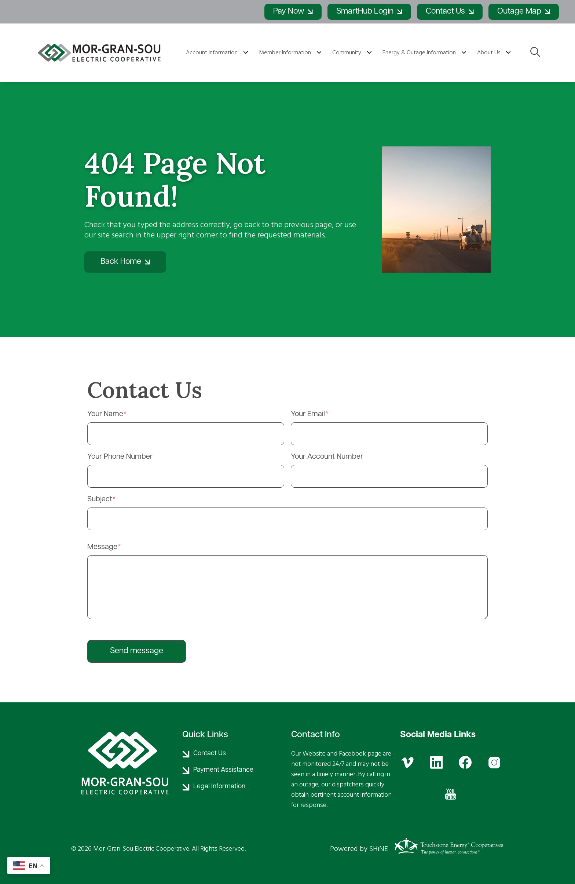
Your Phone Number (120, 457)
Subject (99, 499)
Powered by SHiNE (359, 848)
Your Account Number (327, 457)
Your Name (105, 414)
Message (102, 547)
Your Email (308, 414)
